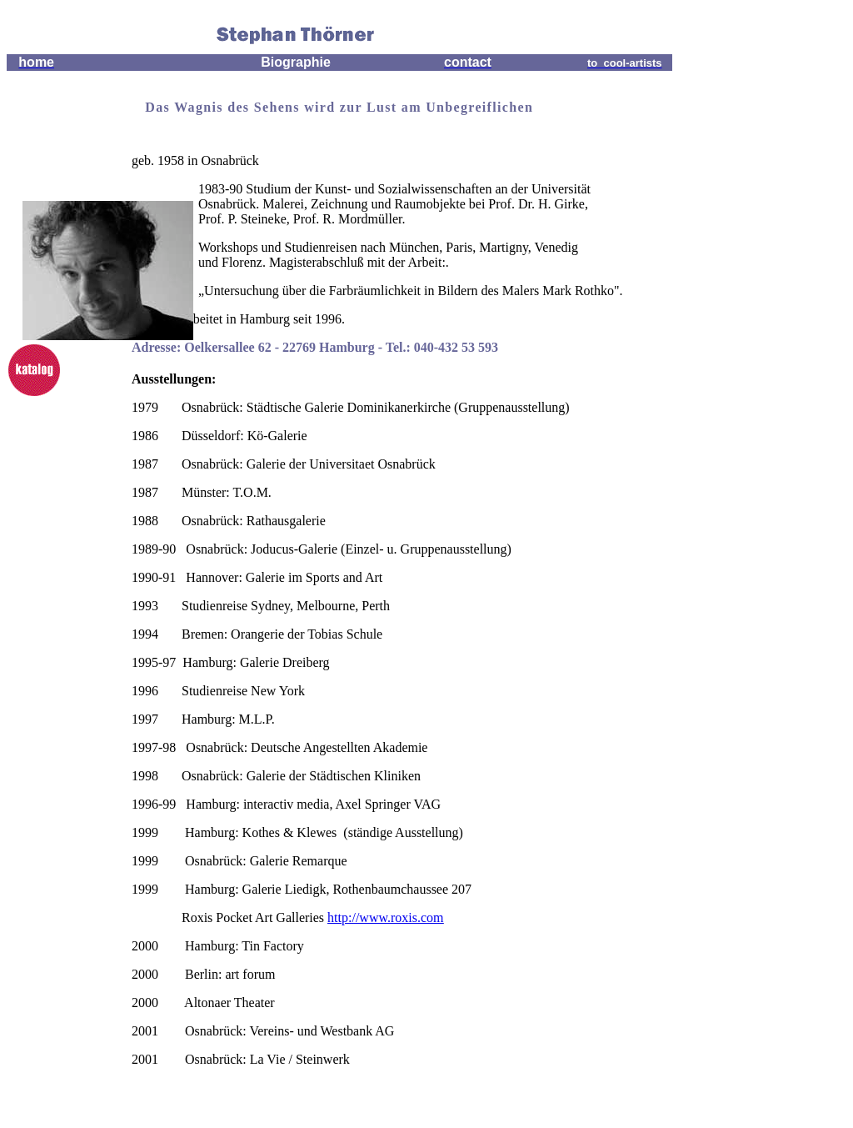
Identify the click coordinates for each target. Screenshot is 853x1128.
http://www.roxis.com (385, 917)
